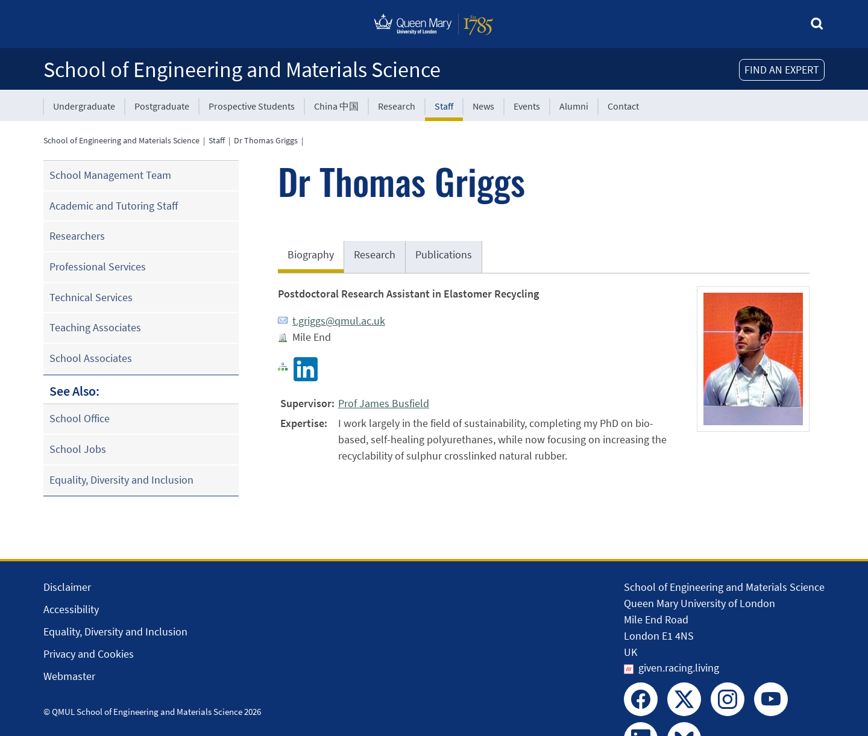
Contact (623, 106)
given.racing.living (678, 668)
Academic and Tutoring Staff (113, 206)
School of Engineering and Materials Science (242, 69)
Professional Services (97, 266)
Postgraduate (161, 106)
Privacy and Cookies (88, 654)
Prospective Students (252, 106)
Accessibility (71, 609)
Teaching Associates (95, 327)
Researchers (77, 236)
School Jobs (77, 449)
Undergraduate (84, 106)
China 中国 (336, 106)
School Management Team (110, 175)
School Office (79, 418)
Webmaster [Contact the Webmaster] (69, 676)
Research (396, 106)
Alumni (573, 106)
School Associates (90, 358)
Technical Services (91, 297)
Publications (443, 254)
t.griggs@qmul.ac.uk (338, 321)
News (483, 106)
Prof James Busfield (383, 403)
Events (527, 106)
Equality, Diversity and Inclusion (121, 480)
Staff (444, 106)
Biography (311, 254)
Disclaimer (67, 587)
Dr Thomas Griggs (266, 140)
